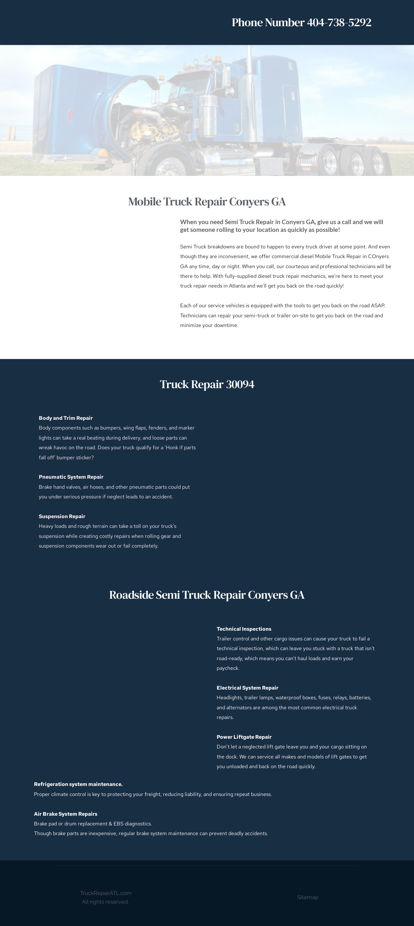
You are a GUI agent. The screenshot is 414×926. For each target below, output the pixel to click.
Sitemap (307, 897)
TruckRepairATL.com (106, 893)
